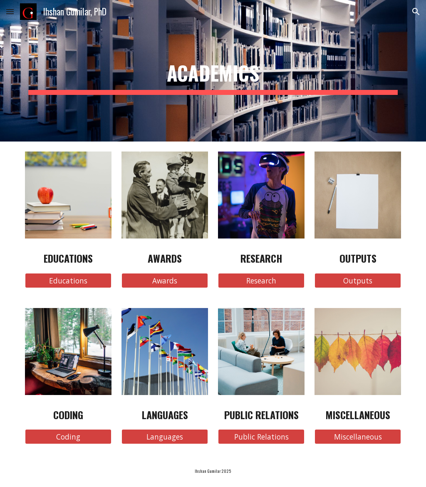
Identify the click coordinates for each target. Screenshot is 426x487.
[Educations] (68, 280)
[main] (213, 70)
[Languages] (165, 437)
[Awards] (165, 280)
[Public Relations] (261, 437)
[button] (10, 11)
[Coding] (68, 437)
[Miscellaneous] (358, 437)
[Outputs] (358, 280)
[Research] (261, 280)
